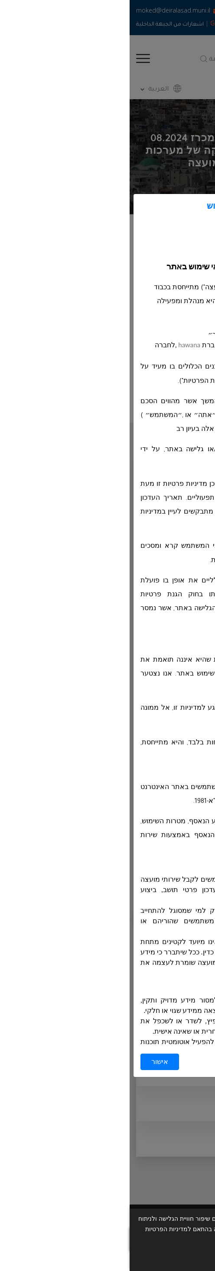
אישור (30, 1061)
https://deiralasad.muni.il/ (160, 334)
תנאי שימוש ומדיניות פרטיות (142, 1258)
